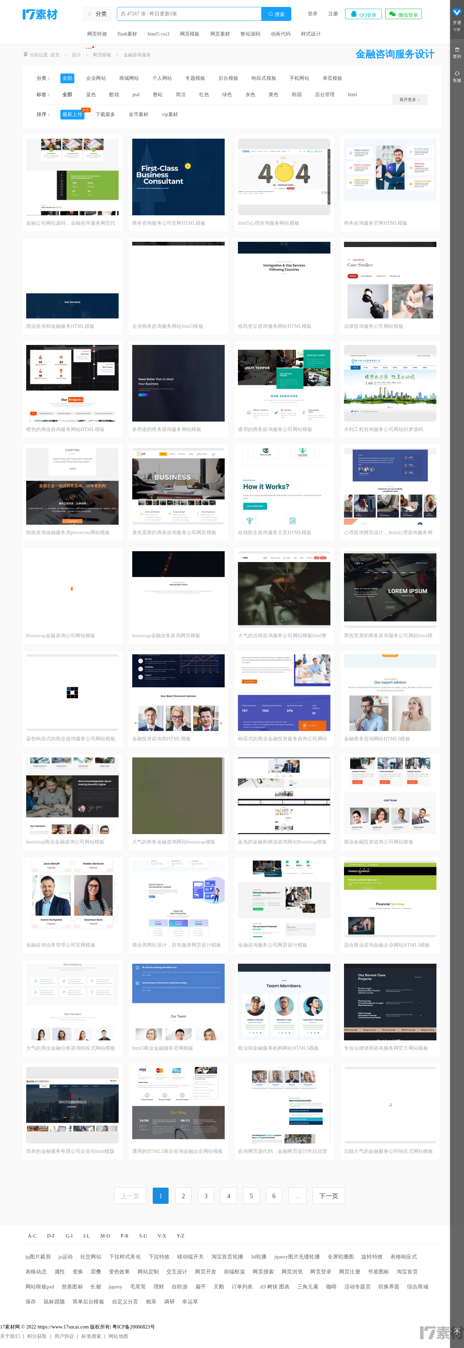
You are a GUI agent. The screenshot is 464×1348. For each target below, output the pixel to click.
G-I (69, 1236)
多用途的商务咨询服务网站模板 (167, 429)
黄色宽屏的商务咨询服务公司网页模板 (174, 532)
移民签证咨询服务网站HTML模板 (275, 326)
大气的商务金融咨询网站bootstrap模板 (174, 842)
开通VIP (457, 20)
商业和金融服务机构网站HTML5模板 (278, 1048)
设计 (76, 54)
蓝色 (91, 94)
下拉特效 (159, 1257)
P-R (124, 1236)
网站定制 (148, 1271)
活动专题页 (357, 1286)
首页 (55, 54)
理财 (159, 1286)
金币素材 (139, 114)
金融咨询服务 (137, 54)
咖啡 (331, 1286)
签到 (457, 52)
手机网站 (299, 78)
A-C (32, 1236)
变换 (78, 1271)
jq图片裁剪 (38, 1257)
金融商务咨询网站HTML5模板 (377, 738)
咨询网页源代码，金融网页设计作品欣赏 (282, 1151)
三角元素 (308, 1286)
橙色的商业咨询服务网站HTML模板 (65, 429)
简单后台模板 (88, 1301)
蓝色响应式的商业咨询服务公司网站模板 (70, 738)
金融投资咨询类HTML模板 (161, 738)
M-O (105, 1236)
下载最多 (105, 114)
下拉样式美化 (125, 1257)
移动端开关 (190, 1257)
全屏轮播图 (341, 1257)
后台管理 (325, 94)
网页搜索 (263, 1271)
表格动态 (36, 1271)
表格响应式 (403, 1257)
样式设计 (311, 34)
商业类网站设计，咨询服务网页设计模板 (177, 945)
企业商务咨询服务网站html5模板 (167, 326)
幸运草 (190, 1301)
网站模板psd (39, 1286)
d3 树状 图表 (275, 1286)
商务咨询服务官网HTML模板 (375, 223)
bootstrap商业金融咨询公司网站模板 (65, 842)
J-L (86, 1236)
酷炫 (114, 94)
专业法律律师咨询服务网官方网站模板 (386, 1048)
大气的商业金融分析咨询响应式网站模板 (70, 1048)
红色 (204, 94)
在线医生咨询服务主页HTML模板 (275, 532)
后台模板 (228, 78)
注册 (333, 13)
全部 (67, 78)
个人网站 (162, 78)
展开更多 (409, 99)
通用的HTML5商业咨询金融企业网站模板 (177, 1151)
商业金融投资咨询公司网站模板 (378, 842)
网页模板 (190, 34)
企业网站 (96, 78)
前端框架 (234, 1271)
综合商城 (417, 1286)
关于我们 (10, 1336)
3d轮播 (259, 1257)
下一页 (328, 1196)
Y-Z (180, 1236)
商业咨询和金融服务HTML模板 (60, 326)
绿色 (227, 94)
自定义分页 (125, 1301)
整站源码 (250, 34)
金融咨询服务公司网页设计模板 (272, 945)
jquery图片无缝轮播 (297, 1257)
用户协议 (64, 1336)
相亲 (151, 1301)
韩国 (296, 94)
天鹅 (219, 1286)
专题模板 (195, 78)
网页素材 (220, 34)
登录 (312, 13)
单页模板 (333, 78)
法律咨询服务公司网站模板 (373, 326)
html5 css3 (158, 34)
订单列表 (242, 1286)
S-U (143, 1236)
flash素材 (127, 34)
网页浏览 (292, 1271)
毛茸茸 (138, 1286)
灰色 (250, 94)
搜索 (276, 14)
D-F (51, 1236)
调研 (169, 1301)
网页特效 (97, 34)
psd (136, 94)
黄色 (273, 94)
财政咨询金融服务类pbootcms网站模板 (68, 532)
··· (88, 48)
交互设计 (177, 1271)
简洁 (181, 94)
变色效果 (119, 1271)
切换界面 (388, 1286)
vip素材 (170, 114)
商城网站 (129, 78)
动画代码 (281, 34)
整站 (158, 94)
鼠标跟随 (54, 1301)
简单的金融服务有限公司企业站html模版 (70, 1151)
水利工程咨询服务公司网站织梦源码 (383, 429)
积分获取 (37, 1336)
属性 (59, 1271)
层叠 (96, 1271)
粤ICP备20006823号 (133, 1327)
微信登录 (403, 14)
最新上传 (72, 114)
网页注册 (349, 1271)
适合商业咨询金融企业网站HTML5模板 (387, 945)
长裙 (95, 1286)
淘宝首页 (407, 1271)
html (352, 94)
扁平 (200, 1286)
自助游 (180, 1286)
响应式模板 (264, 78)
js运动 (66, 1257)
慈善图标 (72, 1286)
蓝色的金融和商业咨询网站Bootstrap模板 (282, 842)
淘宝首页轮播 (227, 1257)
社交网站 (91, 1257)
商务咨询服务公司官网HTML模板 (169, 223)
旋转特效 (372, 1257)
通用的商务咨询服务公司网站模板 (275, 429)
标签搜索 (91, 1336)
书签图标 (378, 1271)
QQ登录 (363, 14)
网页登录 (320, 1271)
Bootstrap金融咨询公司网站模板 (60, 635)
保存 (30, 1301)
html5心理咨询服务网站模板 (268, 223)
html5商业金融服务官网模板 (163, 1048)
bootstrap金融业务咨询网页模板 (166, 635)
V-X (162, 1236)
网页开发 (205, 1271)
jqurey (116, 1286)
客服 (457, 76)
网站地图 (118, 1336)
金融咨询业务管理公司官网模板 (61, 945)
